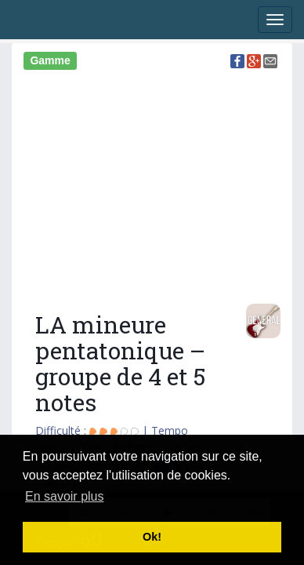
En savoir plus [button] (64, 496)
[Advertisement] (152, 184)
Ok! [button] (152, 536)
